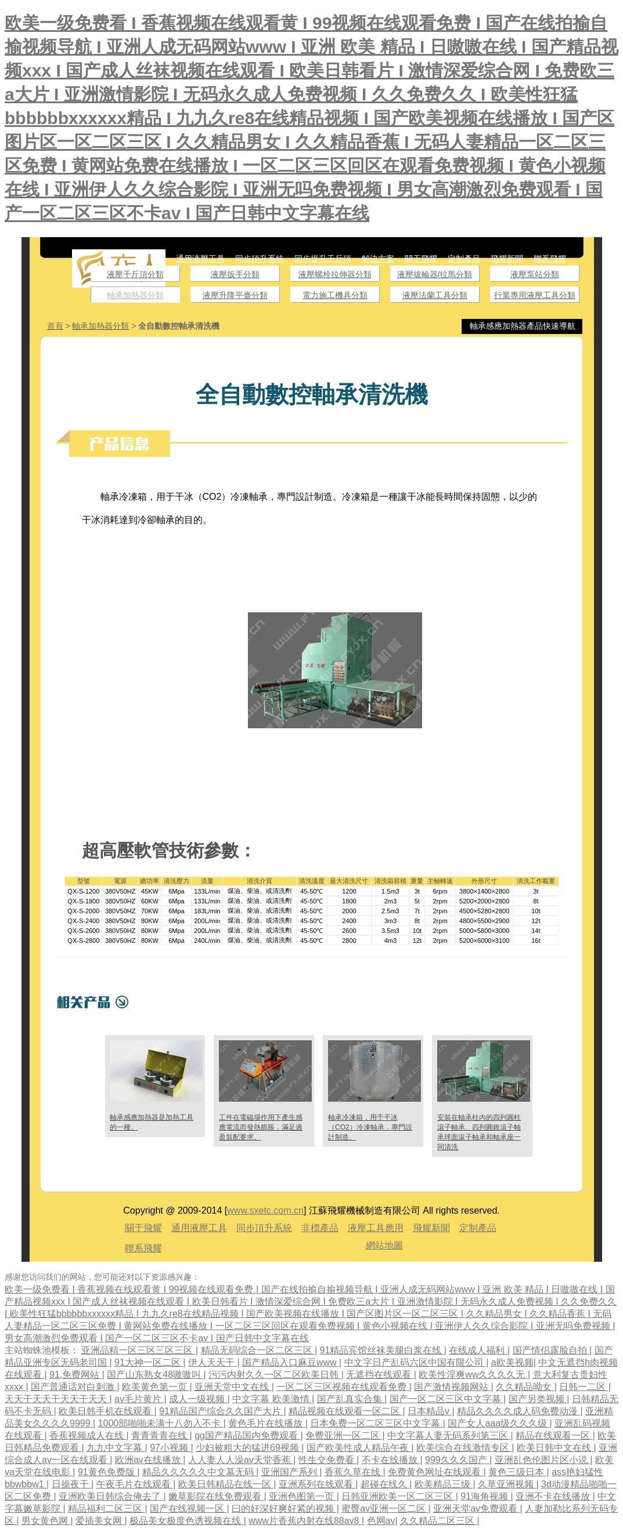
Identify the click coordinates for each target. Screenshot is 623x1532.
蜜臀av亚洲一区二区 (384, 1508)
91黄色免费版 (107, 1472)
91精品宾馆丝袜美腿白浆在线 (382, 1350)
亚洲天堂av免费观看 (476, 1508)
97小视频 (170, 1448)
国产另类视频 (538, 1399)
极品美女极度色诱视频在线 (186, 1521)
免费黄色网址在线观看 (435, 1472)
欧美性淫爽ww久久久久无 (473, 1374)
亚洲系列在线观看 (317, 1484)
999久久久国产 (457, 1460)
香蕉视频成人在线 (87, 1435)
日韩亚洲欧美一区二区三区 (398, 1496)
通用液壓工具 (200, 258)
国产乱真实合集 (350, 1399)
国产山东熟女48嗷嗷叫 (155, 1374)
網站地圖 (384, 1245)
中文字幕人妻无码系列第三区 (448, 1435)
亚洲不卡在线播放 (554, 1496)
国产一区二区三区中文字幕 (446, 1399)
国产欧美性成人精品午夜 (359, 1448)
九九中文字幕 (116, 1448)
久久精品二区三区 (438, 1521)
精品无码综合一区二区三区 (258, 1350)
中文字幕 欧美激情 (272, 1399)
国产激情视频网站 (452, 1387)
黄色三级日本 (517, 1472)
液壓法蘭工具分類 (434, 295)
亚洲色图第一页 (302, 1496)
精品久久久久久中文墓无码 (199, 1472)
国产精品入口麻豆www (290, 1362)
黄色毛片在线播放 (266, 1423)
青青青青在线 (160, 1435)
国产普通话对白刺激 (74, 1387)
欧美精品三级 (444, 1484)
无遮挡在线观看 (379, 1374)
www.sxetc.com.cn (265, 1210)
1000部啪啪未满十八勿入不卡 (161, 1423)
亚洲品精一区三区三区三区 (138, 1350)
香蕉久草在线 (354, 1472)
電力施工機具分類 (335, 295)
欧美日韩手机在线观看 (106, 1411)
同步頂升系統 (259, 258)
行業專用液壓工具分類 (534, 295)
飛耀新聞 (507, 258)
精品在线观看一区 (554, 1435)
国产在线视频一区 (188, 1508)
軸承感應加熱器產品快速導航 (522, 326)
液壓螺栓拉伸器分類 (335, 274)
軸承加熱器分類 (135, 295)
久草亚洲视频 (507, 1484)
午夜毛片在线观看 (134, 1484)
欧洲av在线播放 (149, 1460)
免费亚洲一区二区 (343, 1435)
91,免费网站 (75, 1374)
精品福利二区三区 (106, 1508)
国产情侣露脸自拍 (551, 1350)
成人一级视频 (198, 1399)
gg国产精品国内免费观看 (247, 1435)
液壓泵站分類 (534, 274)
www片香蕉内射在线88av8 (305, 1521)
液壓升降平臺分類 (235, 295)
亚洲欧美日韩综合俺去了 (111, 1496)
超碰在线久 (385, 1484)
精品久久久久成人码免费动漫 (518, 1411)
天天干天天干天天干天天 (57, 1399)
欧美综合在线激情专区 (464, 1448)
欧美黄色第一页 (155, 1387)
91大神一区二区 (148, 1362)
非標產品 (319, 1228)
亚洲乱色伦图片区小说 (542, 1460)
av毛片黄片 (139, 1399)
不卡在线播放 (391, 1460)
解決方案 (378, 258)
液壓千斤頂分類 (135, 274)
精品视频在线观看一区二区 (345, 1411)
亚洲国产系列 (290, 1472)
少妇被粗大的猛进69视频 (248, 1448)
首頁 (55, 326)
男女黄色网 (45, 1521)
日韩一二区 (583, 1387)
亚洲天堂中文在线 (233, 1387)
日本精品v (430, 1411)
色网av (381, 1521)
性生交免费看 (327, 1460)
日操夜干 (71, 1484)
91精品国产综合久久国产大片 (221, 1411)
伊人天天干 (212, 1362)
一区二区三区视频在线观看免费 (342, 1387)
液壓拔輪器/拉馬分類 (435, 274)
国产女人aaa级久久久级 (498, 1423)
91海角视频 (485, 1496)
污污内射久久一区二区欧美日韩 (274, 1374)
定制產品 (464, 258)
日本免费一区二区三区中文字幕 (376, 1423)
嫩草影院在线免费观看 (216, 1496)
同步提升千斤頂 (322, 258)
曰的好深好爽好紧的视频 (284, 1508)
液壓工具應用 (376, 1228)
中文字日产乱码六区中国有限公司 (415, 1362)
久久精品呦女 (525, 1387)
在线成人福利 (478, 1350)
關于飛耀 (421, 258)
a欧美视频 (512, 1362)
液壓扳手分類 (235, 274)
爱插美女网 (99, 1521)
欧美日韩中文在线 (555, 1448)
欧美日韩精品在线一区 (225, 1484)
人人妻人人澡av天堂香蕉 (240, 1460)
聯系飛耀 (550, 258)
